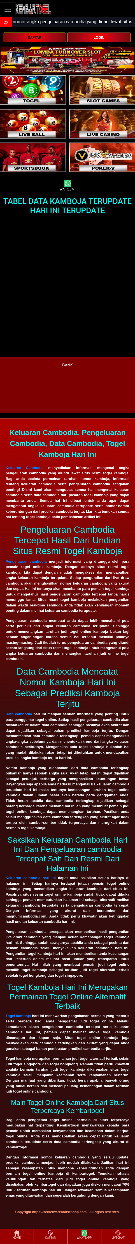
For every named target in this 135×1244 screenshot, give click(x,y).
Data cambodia (19, 714)
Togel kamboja (18, 1016)
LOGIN (99, 38)
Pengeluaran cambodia (26, 561)
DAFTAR (34, 38)
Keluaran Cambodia (24, 468)
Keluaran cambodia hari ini (31, 878)
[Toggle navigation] (8, 9)
